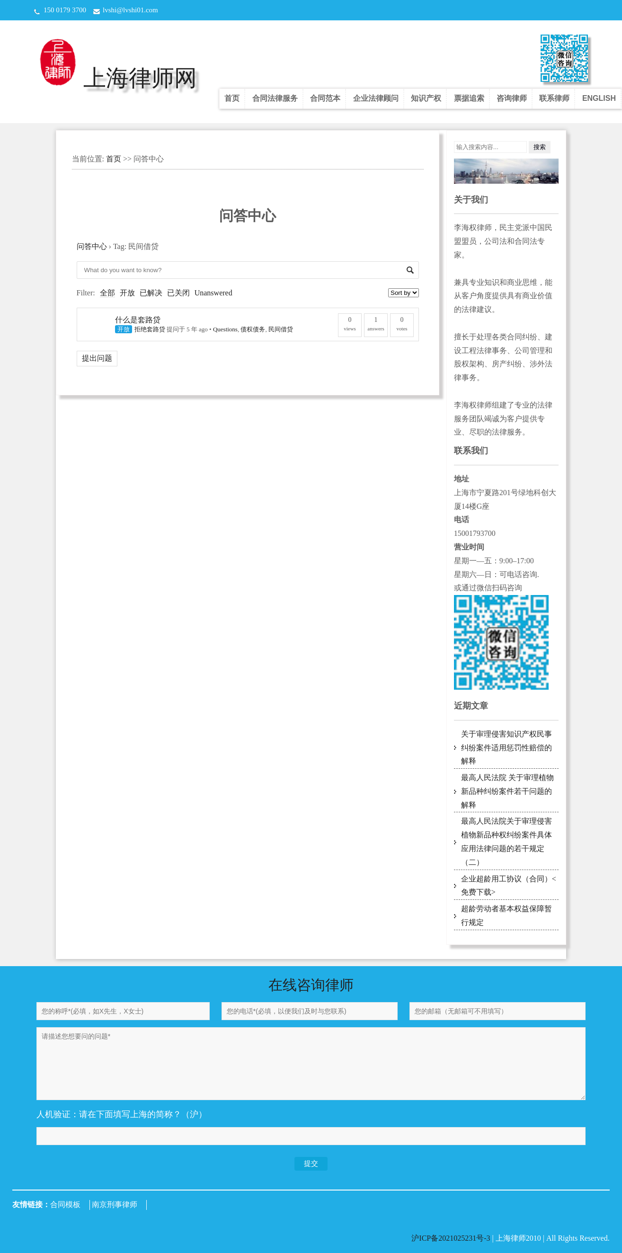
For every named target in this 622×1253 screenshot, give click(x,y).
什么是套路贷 (137, 320)
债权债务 (252, 329)
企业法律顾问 (376, 98)
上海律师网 (140, 77)
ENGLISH (599, 98)
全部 (107, 293)
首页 (232, 98)
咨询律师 (512, 98)
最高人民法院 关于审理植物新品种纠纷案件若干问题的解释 (507, 791)
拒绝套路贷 (149, 329)
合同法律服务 (275, 98)
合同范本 (325, 98)
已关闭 (178, 293)
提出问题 (97, 358)
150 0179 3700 (65, 10)
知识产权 (426, 98)
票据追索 (469, 98)
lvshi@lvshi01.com (130, 10)
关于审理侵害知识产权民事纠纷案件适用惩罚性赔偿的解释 (506, 747)
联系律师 (554, 98)
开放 (127, 293)
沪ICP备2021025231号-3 (451, 1238)
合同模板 (65, 1204)
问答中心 (92, 246)
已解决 (151, 293)
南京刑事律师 (114, 1204)
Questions (225, 329)
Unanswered (213, 293)
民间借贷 (280, 329)
